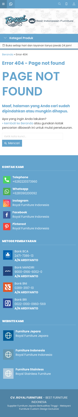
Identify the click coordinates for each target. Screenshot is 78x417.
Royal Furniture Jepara (32, 336)
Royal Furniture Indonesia (30, 205)
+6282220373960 (24, 181)
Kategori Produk (18, 38)
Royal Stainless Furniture (33, 374)
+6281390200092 (24, 193)
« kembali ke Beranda (17, 123)
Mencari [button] (12, 143)
